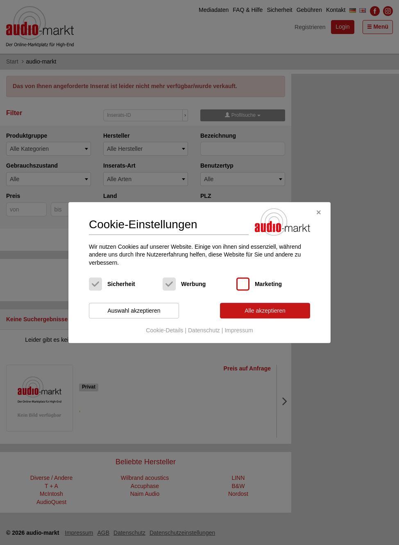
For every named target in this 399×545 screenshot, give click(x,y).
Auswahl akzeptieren (133, 310)
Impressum (238, 330)
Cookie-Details (164, 330)
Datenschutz (204, 330)
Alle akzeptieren (265, 310)
